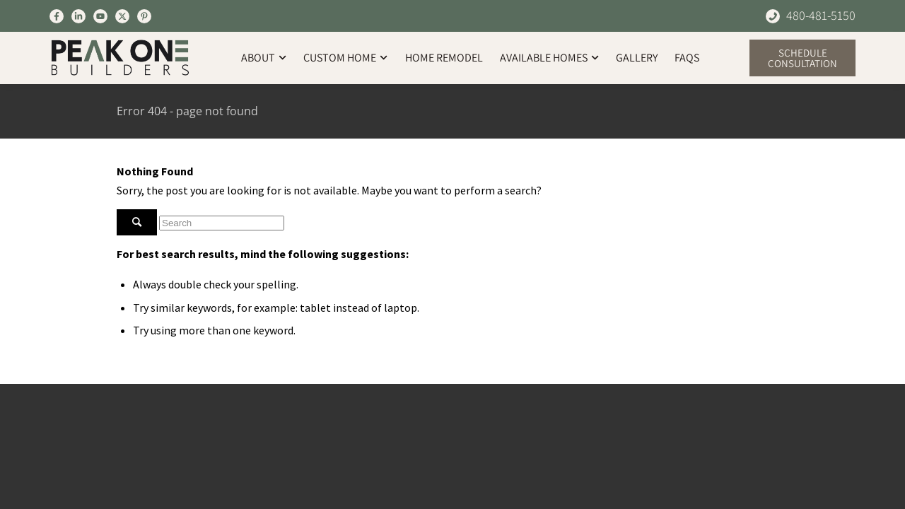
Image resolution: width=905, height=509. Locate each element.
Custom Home (345, 58)
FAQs (687, 57)
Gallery (637, 57)
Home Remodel (444, 57)
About (263, 58)
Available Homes (549, 58)
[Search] (221, 223)
